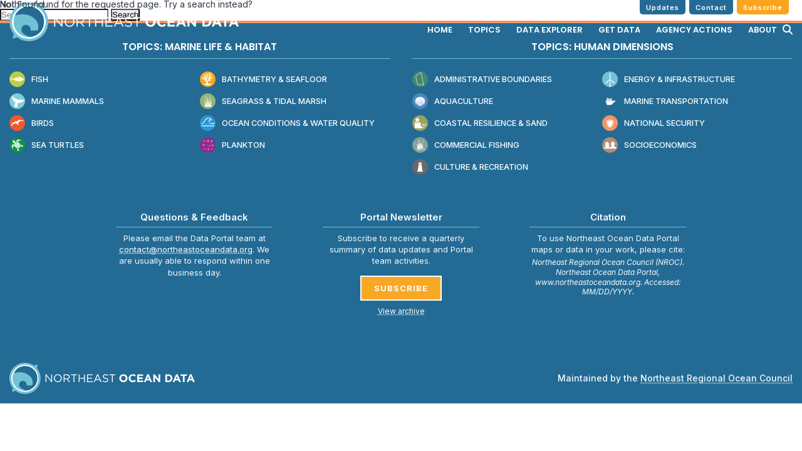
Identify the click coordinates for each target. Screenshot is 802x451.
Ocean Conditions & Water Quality (287, 123)
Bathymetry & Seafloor (263, 79)
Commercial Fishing (465, 145)
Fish (28, 79)
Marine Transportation (665, 101)
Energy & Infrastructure (668, 79)
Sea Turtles (46, 145)
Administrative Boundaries (482, 79)
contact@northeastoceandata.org (186, 249)
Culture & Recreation (470, 167)
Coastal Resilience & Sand (480, 123)
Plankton (232, 145)
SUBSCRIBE (401, 288)
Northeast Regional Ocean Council (716, 378)
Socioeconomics (649, 145)
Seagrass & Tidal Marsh (263, 101)
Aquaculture (452, 101)
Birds (31, 123)
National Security (653, 123)
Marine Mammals (56, 101)
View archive (401, 311)
